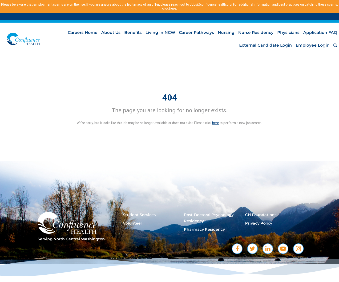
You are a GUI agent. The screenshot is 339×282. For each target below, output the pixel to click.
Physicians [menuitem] (288, 32)
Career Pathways (196, 32)
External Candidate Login (265, 45)
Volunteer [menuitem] (132, 223)
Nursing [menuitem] (226, 32)
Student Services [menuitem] (139, 215)
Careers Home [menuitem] (82, 32)
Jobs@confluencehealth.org (211, 4)
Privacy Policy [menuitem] (258, 223)
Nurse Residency (256, 32)
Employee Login (313, 45)
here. (173, 8)
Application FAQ (320, 32)
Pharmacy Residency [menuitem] (204, 229)
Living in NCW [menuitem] (160, 32)
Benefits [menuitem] (133, 32)
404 (169, 98)
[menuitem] (335, 45)
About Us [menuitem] (111, 32)
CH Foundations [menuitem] (260, 215)
